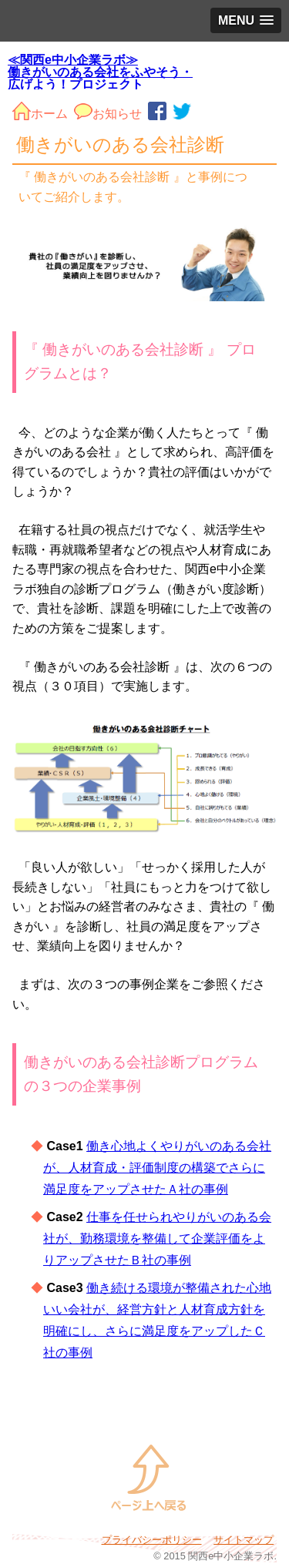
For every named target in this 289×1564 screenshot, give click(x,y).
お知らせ (108, 111)
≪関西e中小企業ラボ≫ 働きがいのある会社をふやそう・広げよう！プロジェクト (100, 71)
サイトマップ (243, 1540)
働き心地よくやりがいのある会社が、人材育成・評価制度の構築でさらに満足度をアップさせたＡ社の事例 (157, 1167)
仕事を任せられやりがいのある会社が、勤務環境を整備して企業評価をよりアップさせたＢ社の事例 (157, 1238)
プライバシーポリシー (152, 1540)
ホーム (40, 111)
